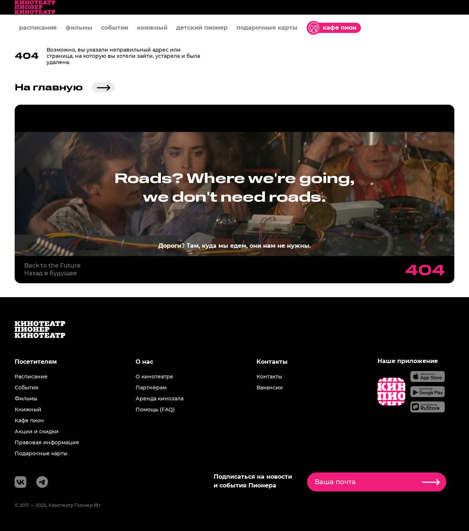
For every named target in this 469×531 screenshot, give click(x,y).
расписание (38, 27)
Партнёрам (151, 387)
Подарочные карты (41, 453)
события (114, 27)
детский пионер (202, 27)
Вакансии (269, 387)
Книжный (28, 409)
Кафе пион (29, 420)
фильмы (79, 27)
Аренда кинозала (160, 398)
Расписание (31, 376)
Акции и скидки (37, 431)
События (26, 387)
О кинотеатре (154, 376)
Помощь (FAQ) (155, 409)
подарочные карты (267, 27)
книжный (152, 27)
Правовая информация (47, 442)
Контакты (269, 376)
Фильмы (26, 398)
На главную (65, 87)
